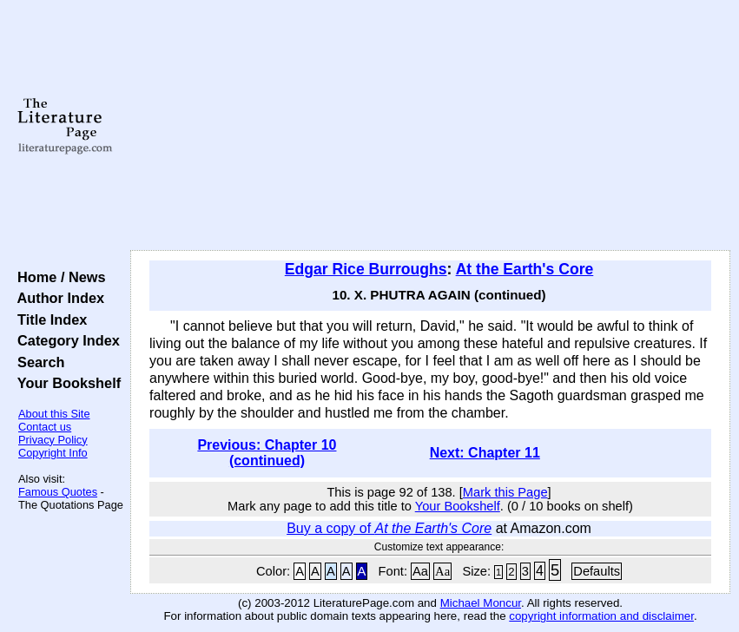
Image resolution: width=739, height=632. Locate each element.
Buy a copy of (389, 528)
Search (37, 362)
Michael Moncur (480, 602)
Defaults (596, 571)
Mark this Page (505, 492)
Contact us (44, 426)
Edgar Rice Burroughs (366, 269)
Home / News (58, 277)
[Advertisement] (430, 125)
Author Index (57, 298)
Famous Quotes (57, 491)
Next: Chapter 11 (485, 452)
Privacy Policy (53, 439)
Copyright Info (53, 452)
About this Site (54, 413)
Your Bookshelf (65, 383)
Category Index (65, 340)
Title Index (48, 319)
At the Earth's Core (525, 269)
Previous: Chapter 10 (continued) (266, 453)
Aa (420, 571)
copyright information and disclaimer (601, 615)
